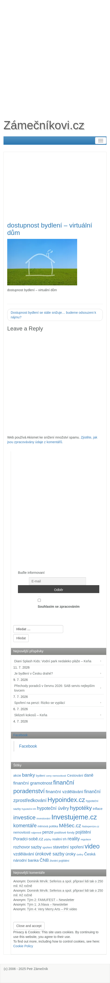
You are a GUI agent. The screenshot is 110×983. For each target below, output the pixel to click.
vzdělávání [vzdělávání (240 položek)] (23, 853)
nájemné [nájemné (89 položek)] (36, 832)
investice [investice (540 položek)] (24, 817)
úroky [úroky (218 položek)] (70, 854)
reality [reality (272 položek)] (74, 838)
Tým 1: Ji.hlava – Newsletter (47, 904)
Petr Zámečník (37, 969)
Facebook (20, 735)
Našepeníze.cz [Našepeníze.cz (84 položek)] (90, 826)
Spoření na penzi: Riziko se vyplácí (39, 703)
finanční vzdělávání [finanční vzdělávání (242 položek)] (64, 791)
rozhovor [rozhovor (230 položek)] (21, 846)
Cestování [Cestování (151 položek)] (75, 775)
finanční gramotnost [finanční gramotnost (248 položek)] (32, 783)
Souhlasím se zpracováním (59, 602)
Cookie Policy (23, 946)
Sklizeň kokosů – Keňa (30, 715)
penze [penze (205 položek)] (48, 832)
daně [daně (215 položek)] (88, 775)
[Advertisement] (55, 55)
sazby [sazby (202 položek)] (36, 847)
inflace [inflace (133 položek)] (98, 809)
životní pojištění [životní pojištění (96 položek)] (59, 860)
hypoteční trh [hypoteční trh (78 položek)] (29, 809)
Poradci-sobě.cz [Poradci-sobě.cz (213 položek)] (28, 839)
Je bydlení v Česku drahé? (33, 673)
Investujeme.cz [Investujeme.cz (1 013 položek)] (74, 817)
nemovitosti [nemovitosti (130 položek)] (21, 832)
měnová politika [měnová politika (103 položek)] (48, 826)
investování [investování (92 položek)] (44, 818)
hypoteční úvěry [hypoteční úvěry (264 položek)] (53, 808)
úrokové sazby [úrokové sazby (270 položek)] (49, 853)
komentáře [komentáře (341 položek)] (25, 825)
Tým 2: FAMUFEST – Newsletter (50, 900)
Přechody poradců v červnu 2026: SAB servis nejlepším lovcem (54, 688)
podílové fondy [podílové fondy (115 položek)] (64, 832)
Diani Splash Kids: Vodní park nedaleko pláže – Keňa (52, 661)
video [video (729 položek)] (92, 846)
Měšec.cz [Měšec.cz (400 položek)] (70, 825)
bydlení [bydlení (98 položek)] (40, 775)
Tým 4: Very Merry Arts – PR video (52, 909)
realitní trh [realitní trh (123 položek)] (59, 839)
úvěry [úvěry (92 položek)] (79, 854)
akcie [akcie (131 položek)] (17, 775)
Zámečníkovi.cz (43, 125)
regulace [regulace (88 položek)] (86, 839)
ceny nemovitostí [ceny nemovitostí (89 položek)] (56, 775)
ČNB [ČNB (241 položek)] (44, 860)
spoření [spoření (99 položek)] (47, 847)
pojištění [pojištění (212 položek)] (83, 832)
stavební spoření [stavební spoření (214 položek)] (68, 847)
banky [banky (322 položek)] (28, 775)
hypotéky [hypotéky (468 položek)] (81, 808)
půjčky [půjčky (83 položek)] (47, 839)
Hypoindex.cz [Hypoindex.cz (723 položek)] (66, 799)
